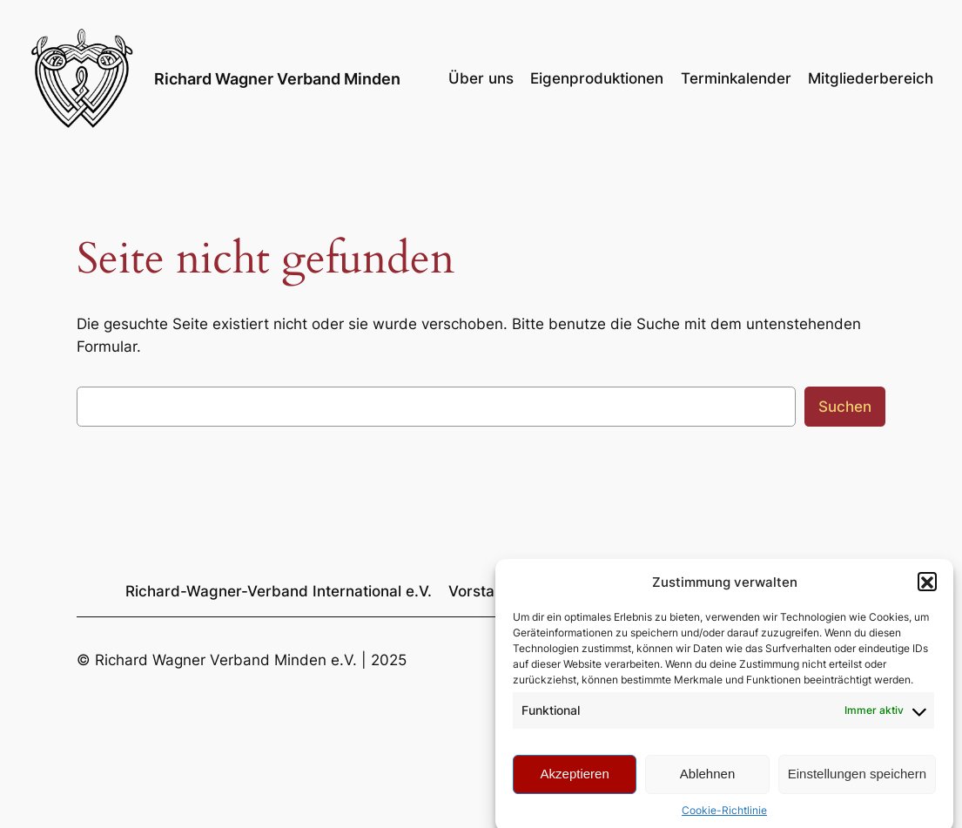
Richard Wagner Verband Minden (277, 78)
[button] (927, 590)
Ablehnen (707, 782)
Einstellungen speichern (857, 782)
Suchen (844, 406)
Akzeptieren (575, 782)
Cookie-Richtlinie (724, 818)
